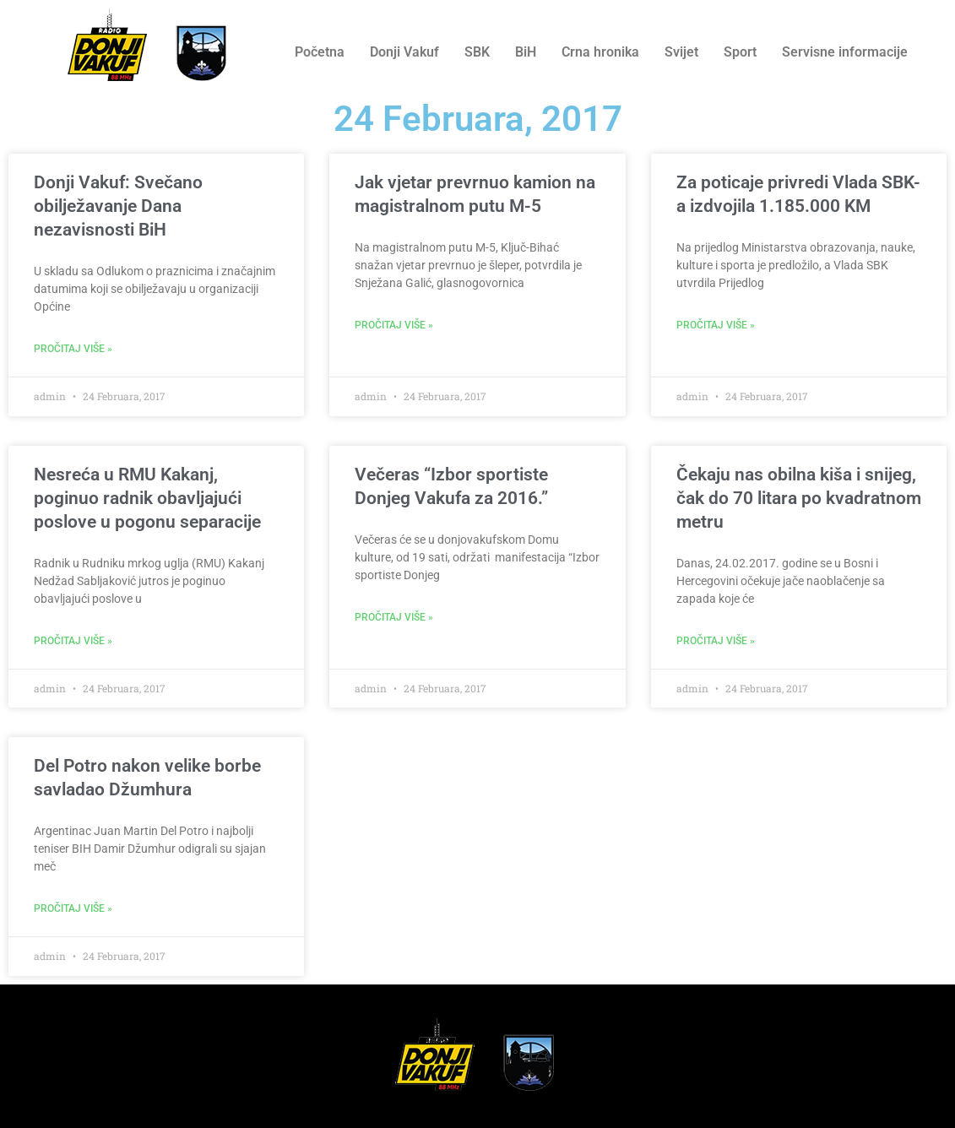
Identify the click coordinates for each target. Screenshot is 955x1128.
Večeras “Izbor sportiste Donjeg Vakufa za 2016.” (451, 486)
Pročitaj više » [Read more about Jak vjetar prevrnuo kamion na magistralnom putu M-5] (394, 325)
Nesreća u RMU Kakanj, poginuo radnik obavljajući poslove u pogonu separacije (147, 498)
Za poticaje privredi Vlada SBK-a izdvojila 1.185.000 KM (798, 194)
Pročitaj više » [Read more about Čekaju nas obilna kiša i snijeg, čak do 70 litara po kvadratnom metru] (715, 641)
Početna (320, 52)
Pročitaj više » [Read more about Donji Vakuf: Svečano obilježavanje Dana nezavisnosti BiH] (73, 349)
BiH (525, 52)
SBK (477, 52)
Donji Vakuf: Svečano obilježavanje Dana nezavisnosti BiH (118, 206)
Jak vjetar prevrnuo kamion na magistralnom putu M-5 (475, 194)
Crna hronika (600, 52)
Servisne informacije (845, 52)
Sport (740, 52)
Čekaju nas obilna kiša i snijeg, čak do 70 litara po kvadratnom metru (798, 498)
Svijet (681, 52)
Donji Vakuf (404, 52)
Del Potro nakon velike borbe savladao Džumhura (147, 778)
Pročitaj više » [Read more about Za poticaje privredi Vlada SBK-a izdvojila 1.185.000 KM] (715, 325)
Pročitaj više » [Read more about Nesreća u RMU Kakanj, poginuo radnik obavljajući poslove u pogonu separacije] (73, 641)
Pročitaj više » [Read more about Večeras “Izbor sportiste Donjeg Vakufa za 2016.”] (394, 617)
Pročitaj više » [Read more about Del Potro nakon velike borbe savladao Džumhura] (73, 908)
